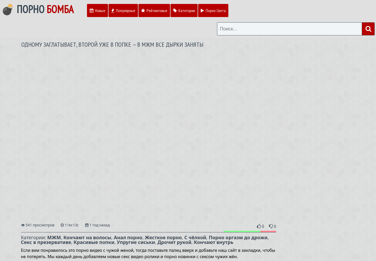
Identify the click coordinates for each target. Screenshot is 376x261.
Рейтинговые (154, 10)
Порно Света (213, 10)
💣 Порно (37, 9)
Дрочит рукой (174, 242)
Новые (97, 10)
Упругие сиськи (136, 242)
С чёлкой (195, 237)
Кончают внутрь (213, 242)
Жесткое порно (163, 237)
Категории (184, 10)
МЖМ (54, 237)
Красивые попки (94, 242)
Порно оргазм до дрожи (238, 237)
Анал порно (128, 237)
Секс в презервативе (46, 242)
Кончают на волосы (87, 237)
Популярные (123, 10)
